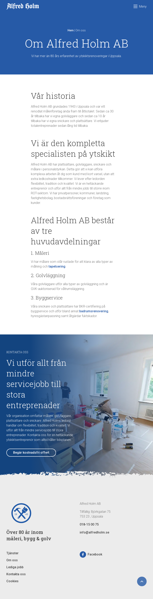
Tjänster (12, 553)
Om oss (12, 560)
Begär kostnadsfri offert (31, 452)
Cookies (12, 581)
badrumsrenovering (93, 311)
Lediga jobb (15, 567)
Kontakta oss (16, 574)
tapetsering (57, 266)
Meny (140, 6)
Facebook (91, 554)
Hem (71, 30)
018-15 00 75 (89, 524)
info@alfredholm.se (94, 532)
